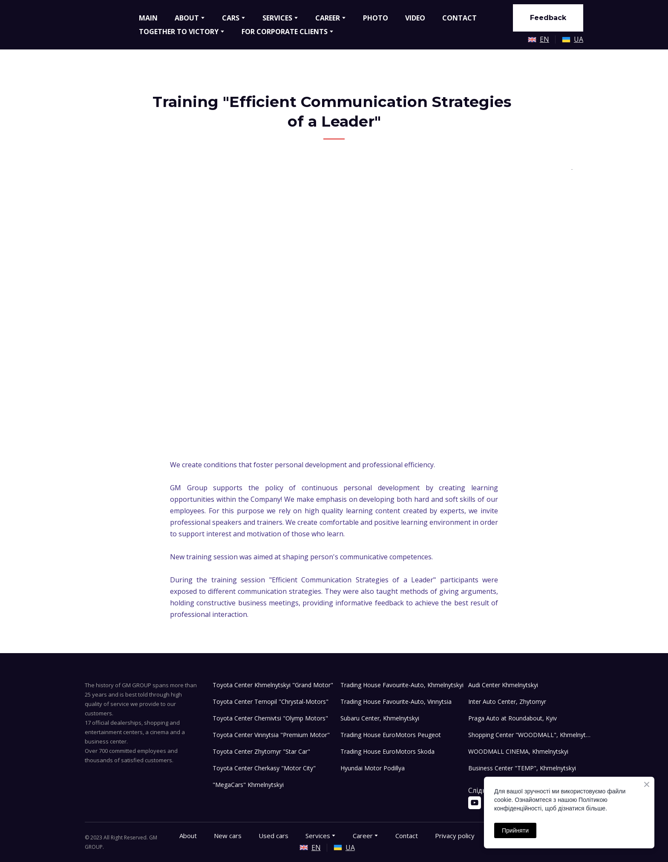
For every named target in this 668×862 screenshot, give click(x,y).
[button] (548, 18)
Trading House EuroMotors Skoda (387, 751)
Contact (406, 835)
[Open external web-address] (532, 39)
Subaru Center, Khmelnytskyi (379, 718)
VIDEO (415, 18)
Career (363, 835)
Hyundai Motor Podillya (372, 768)
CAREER (327, 18)
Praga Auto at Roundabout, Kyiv (512, 718)
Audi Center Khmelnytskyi (503, 685)
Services (317, 835)
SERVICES (277, 18)
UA (578, 39)
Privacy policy (455, 835)
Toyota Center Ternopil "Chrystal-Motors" (270, 701)
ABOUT (187, 18)
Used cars (273, 835)
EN (544, 39)
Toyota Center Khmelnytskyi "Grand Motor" (273, 685)
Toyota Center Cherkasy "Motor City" (264, 768)
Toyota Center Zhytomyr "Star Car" (261, 751)
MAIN (148, 18)
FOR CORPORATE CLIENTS (285, 31)
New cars (228, 835)
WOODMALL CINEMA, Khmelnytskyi (518, 751)
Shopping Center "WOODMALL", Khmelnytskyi (530, 735)
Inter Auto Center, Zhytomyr (507, 701)
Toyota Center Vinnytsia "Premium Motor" (271, 735)
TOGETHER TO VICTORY (179, 31)
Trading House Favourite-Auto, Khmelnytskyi (402, 685)
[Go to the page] (105, 24)
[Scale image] (334, 287)
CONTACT (459, 18)
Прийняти (515, 830)
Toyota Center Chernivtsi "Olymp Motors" (270, 718)
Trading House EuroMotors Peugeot (390, 735)
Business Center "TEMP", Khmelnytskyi (522, 768)
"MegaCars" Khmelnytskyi (248, 785)
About (188, 835)
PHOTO (375, 18)
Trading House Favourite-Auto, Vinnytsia (396, 701)
